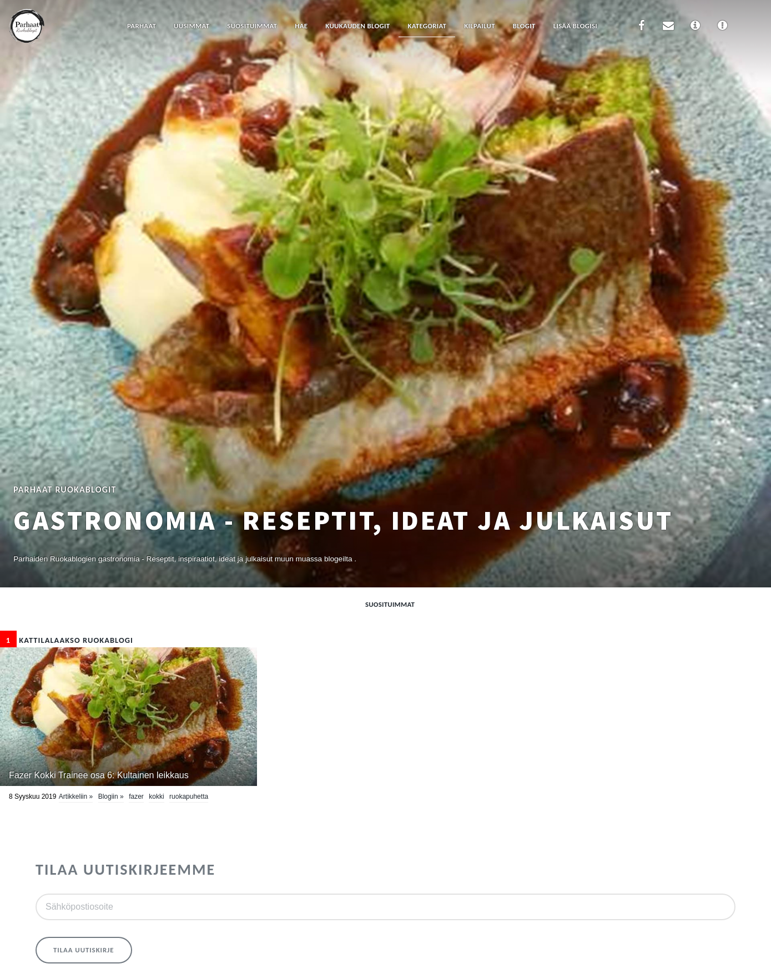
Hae (301, 26)
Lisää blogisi (575, 26)
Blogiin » (111, 796)
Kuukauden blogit (357, 26)
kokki (156, 796)
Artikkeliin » (76, 796)
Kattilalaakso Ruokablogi (66, 640)
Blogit (524, 26)
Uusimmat (191, 26)
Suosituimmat (252, 26)
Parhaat (141, 26)
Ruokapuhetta (188, 796)
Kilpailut (479, 26)
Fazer (136, 796)
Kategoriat (426, 26)
